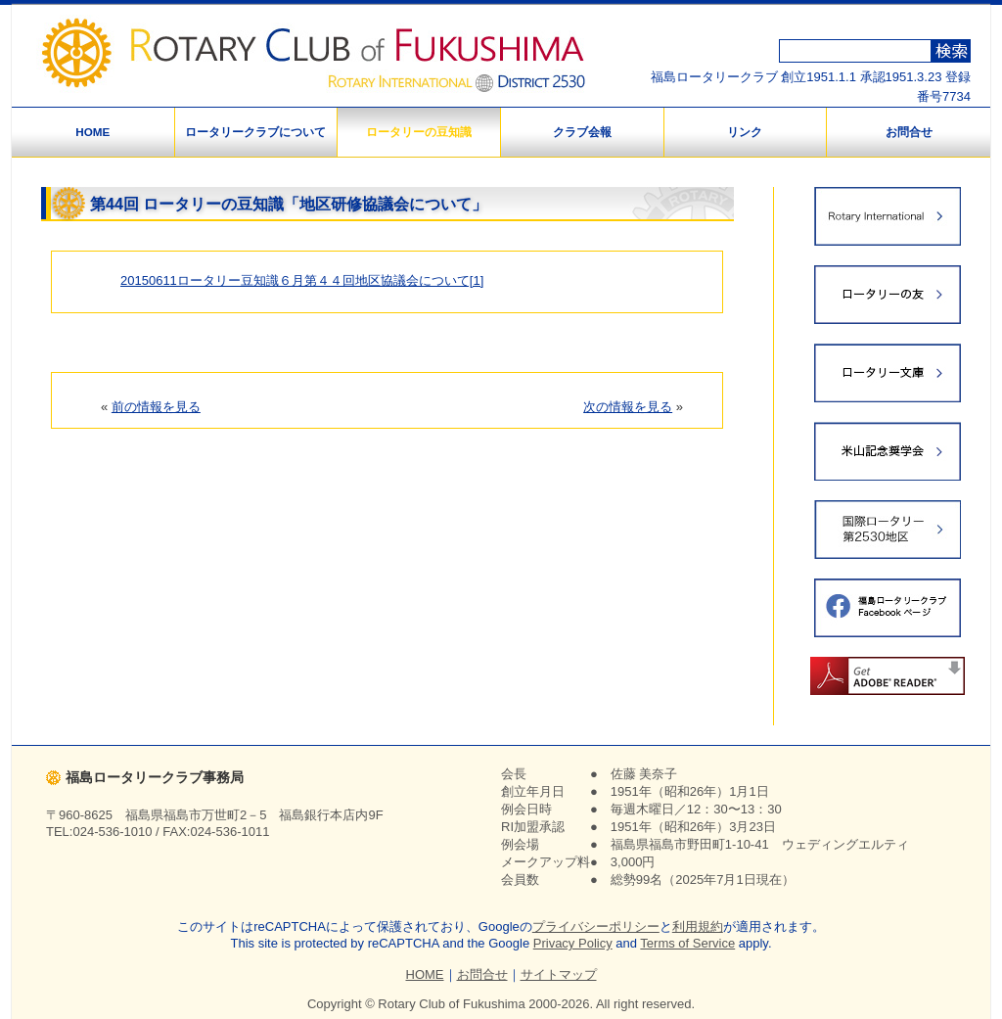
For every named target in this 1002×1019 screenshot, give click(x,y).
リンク (744, 131)
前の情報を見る (156, 406)
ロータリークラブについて (255, 131)
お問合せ (909, 131)
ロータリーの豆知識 (419, 131)
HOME (92, 131)
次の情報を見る (627, 406)
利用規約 (697, 926)
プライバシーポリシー (596, 926)
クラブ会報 (582, 131)
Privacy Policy (573, 943)
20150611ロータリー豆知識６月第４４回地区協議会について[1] (301, 280)
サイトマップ (559, 974)
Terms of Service (687, 943)
